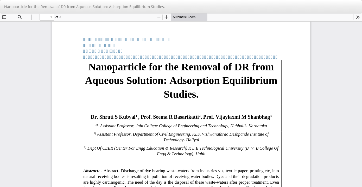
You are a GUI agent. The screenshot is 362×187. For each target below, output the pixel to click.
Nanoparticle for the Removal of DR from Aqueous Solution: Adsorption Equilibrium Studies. (84, 6)
